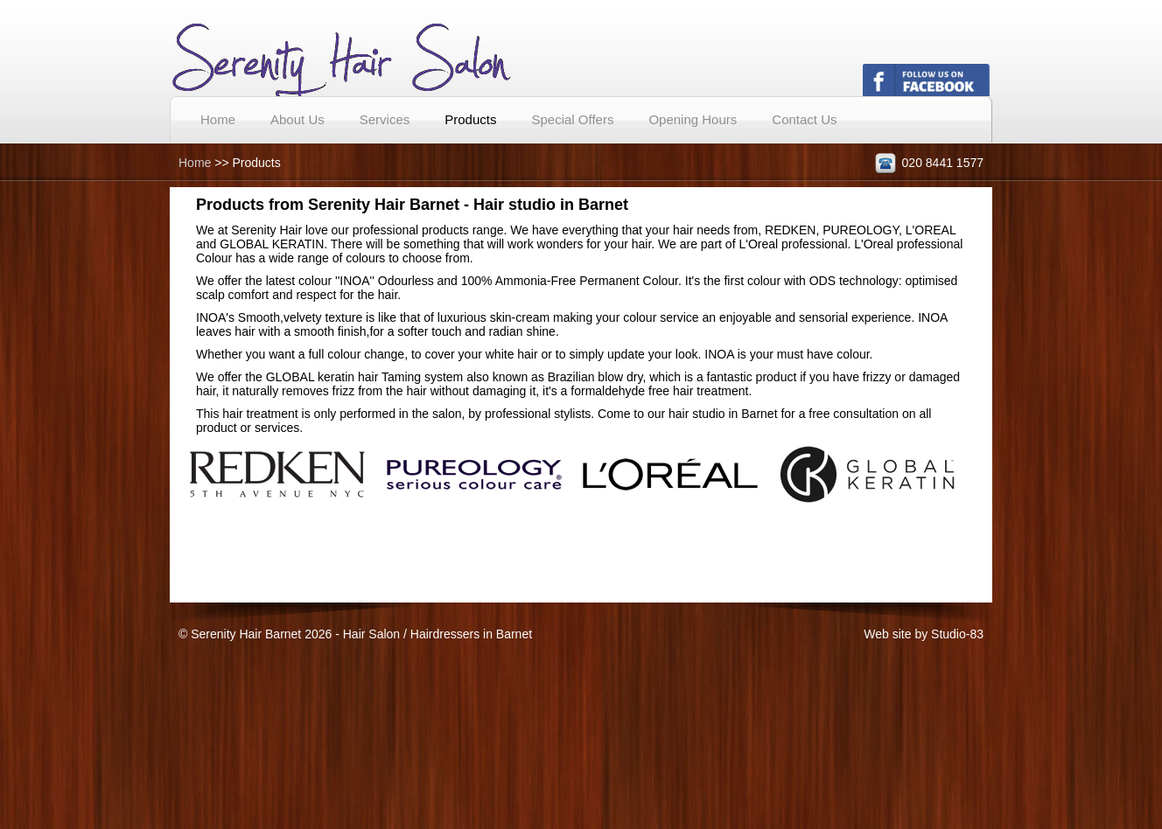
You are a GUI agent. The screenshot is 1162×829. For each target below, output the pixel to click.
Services (385, 119)
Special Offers (572, 119)
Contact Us (804, 119)
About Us (297, 119)
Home (217, 119)
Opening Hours (692, 119)
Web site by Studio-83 (924, 634)
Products (470, 119)
